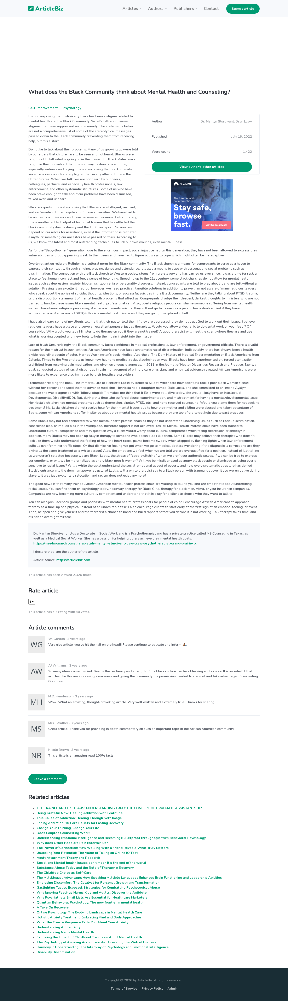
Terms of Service (124, 988)
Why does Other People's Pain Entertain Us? (72, 843)
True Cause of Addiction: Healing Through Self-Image (79, 818)
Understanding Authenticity (58, 927)
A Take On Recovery (53, 907)
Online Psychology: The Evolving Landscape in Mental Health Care (89, 912)
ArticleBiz (43, 9)
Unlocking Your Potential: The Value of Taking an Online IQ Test (87, 853)
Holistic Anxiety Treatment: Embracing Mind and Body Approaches (89, 917)
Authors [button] (155, 8)
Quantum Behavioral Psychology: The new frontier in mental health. (90, 902)
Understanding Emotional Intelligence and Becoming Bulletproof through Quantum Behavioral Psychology (121, 838)
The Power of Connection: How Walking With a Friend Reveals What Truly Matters (103, 848)
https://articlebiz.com (73, 560)
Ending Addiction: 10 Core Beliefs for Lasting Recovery (80, 823)
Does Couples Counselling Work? (63, 833)
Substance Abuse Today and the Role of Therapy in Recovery (85, 867)
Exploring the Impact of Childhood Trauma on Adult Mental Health (89, 937)
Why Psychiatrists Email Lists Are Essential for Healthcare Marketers (92, 897)
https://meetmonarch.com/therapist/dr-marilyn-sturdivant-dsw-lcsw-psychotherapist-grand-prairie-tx (115, 543)
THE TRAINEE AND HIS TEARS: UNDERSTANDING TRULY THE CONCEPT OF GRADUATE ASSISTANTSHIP (119, 808)
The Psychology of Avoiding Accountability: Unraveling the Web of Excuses (96, 942)
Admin (172, 988)
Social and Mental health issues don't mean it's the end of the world (91, 862)
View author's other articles (201, 167)
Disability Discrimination (56, 952)
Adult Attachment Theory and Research (68, 858)
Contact (211, 8)
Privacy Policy (152, 988)
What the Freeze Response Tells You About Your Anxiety (82, 922)
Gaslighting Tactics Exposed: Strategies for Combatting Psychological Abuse (98, 887)
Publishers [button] (183, 8)
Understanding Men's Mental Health (65, 932)
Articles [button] (130, 8)
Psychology (72, 108)
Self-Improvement (43, 108)
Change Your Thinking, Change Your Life (68, 828)
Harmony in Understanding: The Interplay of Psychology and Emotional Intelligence (103, 947)
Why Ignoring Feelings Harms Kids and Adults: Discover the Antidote (92, 892)
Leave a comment (48, 779)
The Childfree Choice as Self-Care (64, 872)
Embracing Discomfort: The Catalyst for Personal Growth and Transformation (98, 882)
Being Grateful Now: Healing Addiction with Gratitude (80, 813)
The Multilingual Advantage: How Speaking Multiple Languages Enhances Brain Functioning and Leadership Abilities (129, 877)
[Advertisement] (144, 50)
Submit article (243, 8)
